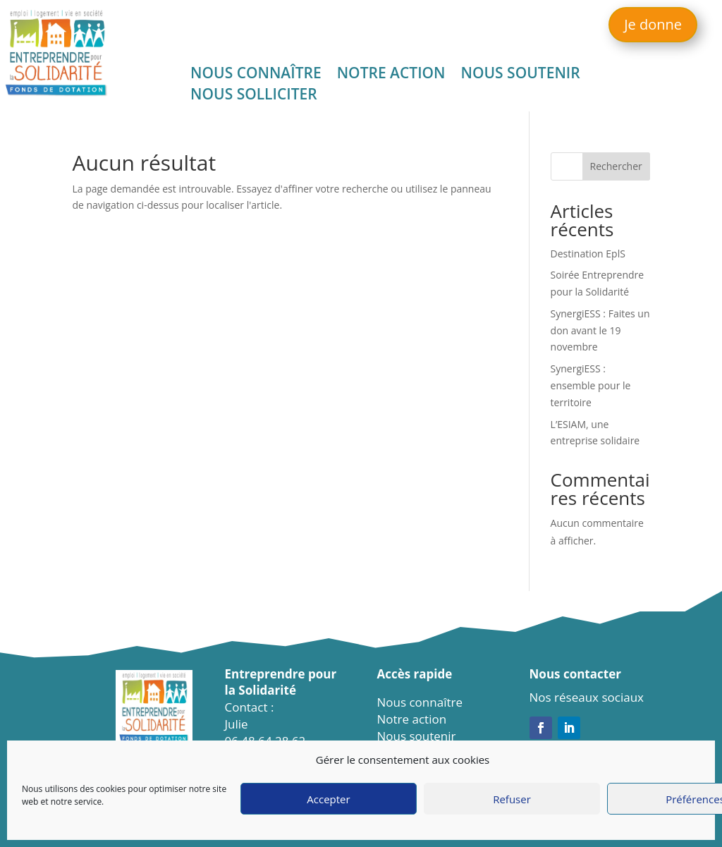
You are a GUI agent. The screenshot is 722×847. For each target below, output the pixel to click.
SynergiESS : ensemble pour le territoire (591, 385)
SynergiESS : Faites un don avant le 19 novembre (600, 330)
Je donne (653, 24)
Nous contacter (575, 674)
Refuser (512, 799)
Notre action (391, 75)
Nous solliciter (253, 96)
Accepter (328, 799)
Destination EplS (588, 253)
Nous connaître (256, 75)
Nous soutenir (520, 75)
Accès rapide (415, 674)
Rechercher (616, 166)
